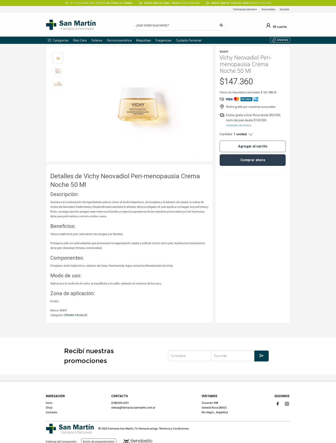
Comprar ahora (252, 160)
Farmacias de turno (245, 9)
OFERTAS (282, 40)
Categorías (61, 40)
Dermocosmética (119, 40)
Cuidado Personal (188, 40)
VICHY (63, 310)
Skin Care (80, 40)
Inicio (49, 402)
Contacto (51, 412)
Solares (97, 40)
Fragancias (163, 40)
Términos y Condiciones (174, 428)
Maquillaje (143, 40)
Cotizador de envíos (238, 125)
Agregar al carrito (252, 146)
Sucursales (268, 9)
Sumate (284, 9)
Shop (49, 407)
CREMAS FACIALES (75, 315)
